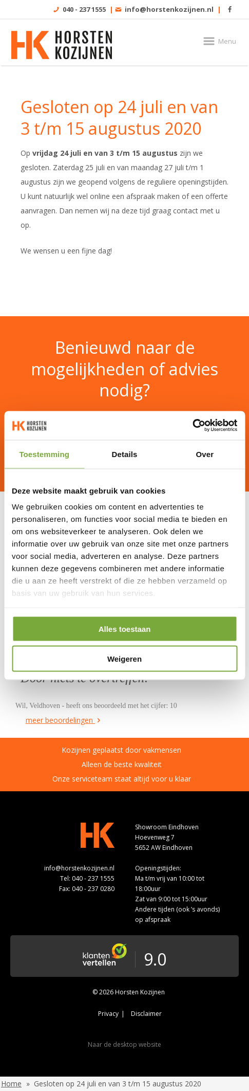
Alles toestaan (125, 628)
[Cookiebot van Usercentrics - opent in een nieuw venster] (192, 425)
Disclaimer (146, 1013)
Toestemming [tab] (44, 453)
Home (11, 1083)
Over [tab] (205, 453)
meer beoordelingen (64, 720)
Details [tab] (125, 453)
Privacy (108, 1013)
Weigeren (124, 658)
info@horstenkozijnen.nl (169, 9)
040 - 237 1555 (84, 9)
